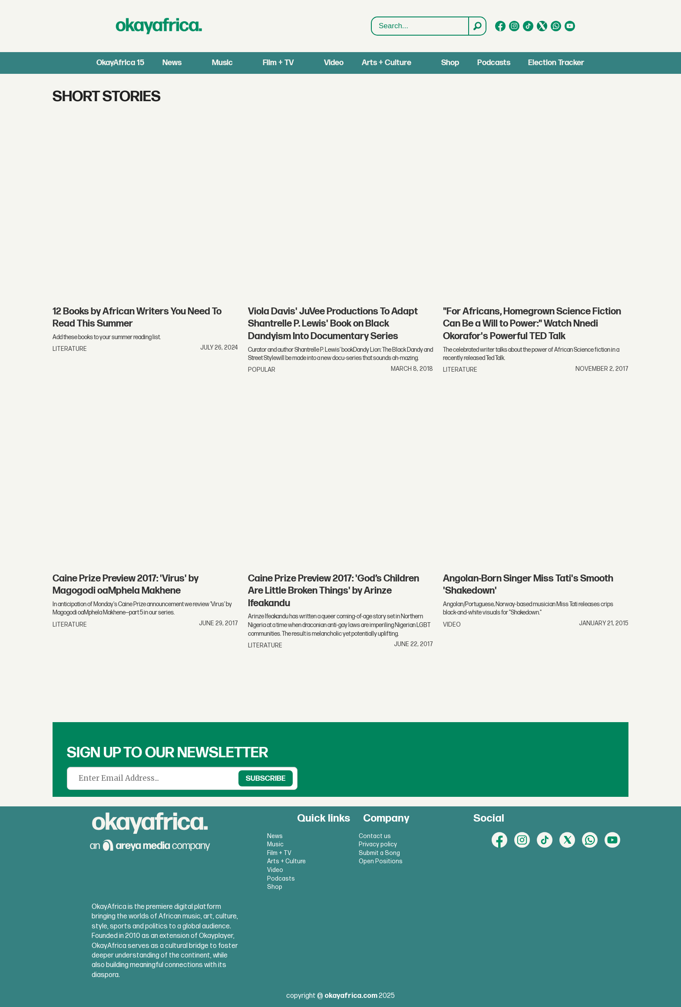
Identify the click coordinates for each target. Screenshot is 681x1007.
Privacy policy (378, 844)
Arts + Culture (386, 62)
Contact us (375, 836)
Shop (450, 62)
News (172, 62)
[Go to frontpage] (159, 26)
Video (334, 62)
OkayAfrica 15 (120, 62)
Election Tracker (556, 62)
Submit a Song (379, 853)
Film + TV (278, 62)
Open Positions (381, 861)
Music (222, 62)
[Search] (477, 26)
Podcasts (493, 62)
